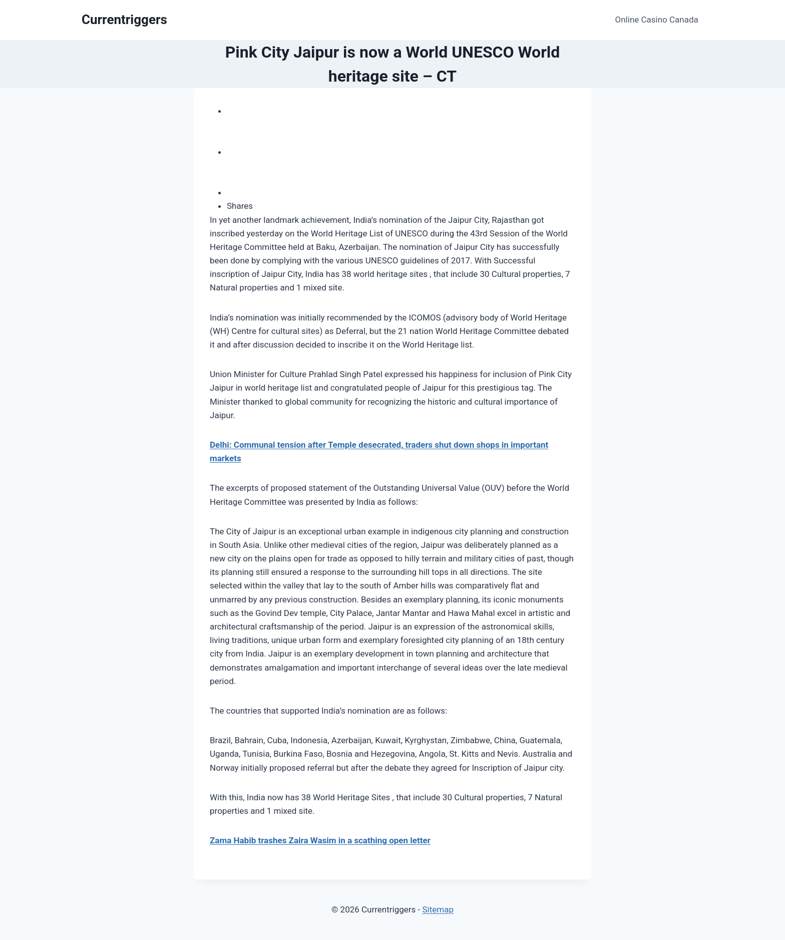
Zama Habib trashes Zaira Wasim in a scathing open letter (320, 840)
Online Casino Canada (656, 20)
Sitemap (438, 909)
